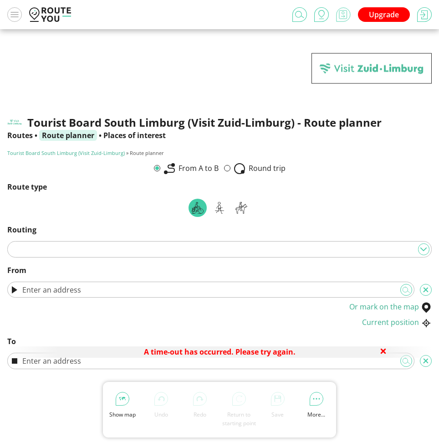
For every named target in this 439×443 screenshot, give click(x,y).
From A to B (191, 169)
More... (316, 405)
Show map (122, 405)
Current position (397, 322)
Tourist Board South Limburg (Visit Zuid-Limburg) (66, 152)
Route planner (68, 135)
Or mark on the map (390, 307)
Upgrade (384, 15)
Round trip (260, 169)
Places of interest (134, 135)
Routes (20, 135)
